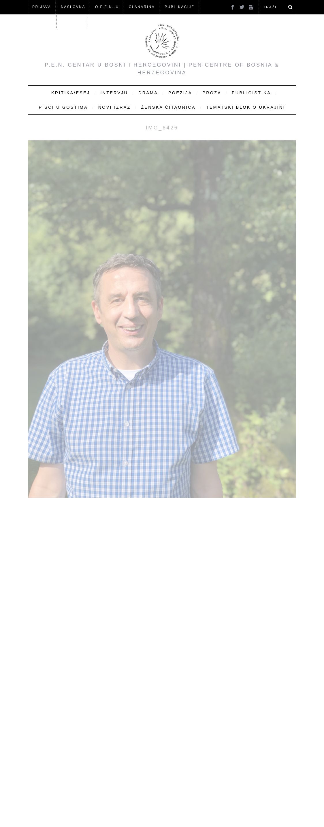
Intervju (114, 93)
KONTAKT (72, 21)
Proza (211, 93)
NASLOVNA (73, 7)
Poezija (180, 93)
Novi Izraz (114, 107)
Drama (148, 93)
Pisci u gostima (63, 107)
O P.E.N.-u (107, 7)
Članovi (42, 21)
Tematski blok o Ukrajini (245, 107)
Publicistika (251, 93)
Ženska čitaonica (168, 107)
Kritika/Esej (70, 93)
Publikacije (179, 7)
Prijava (41, 7)
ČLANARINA (142, 7)
